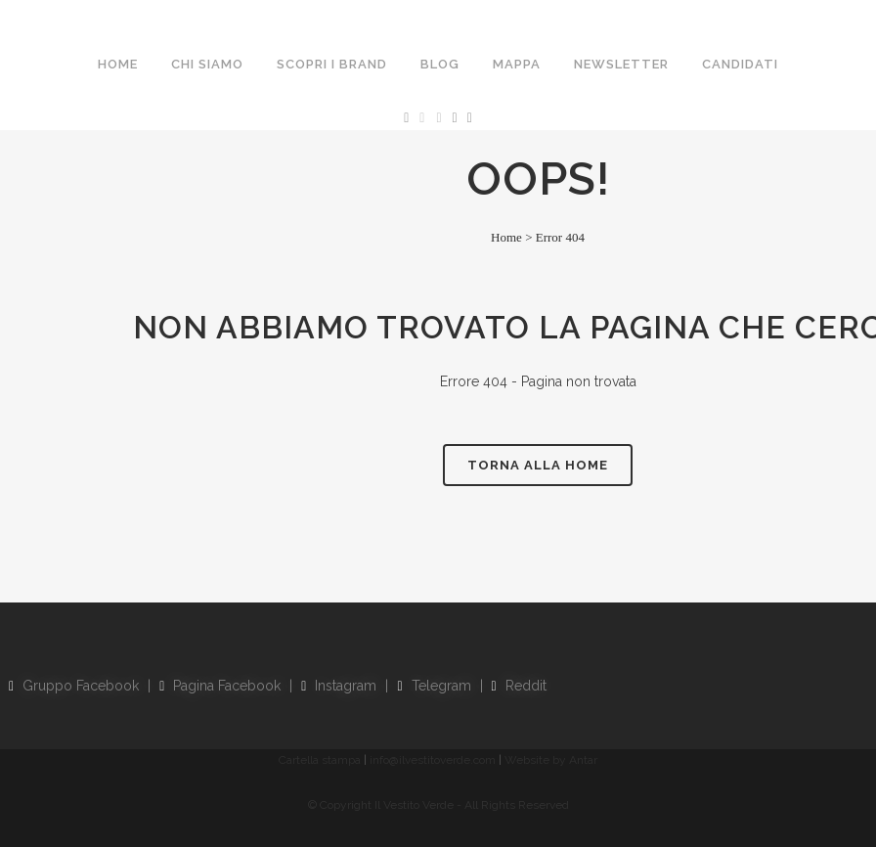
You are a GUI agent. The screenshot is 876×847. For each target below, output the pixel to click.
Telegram (433, 685)
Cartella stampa (320, 760)
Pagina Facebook (220, 685)
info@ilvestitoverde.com (433, 760)
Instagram (338, 685)
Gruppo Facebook (74, 685)
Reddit (519, 685)
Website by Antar (550, 760)
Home (506, 237)
